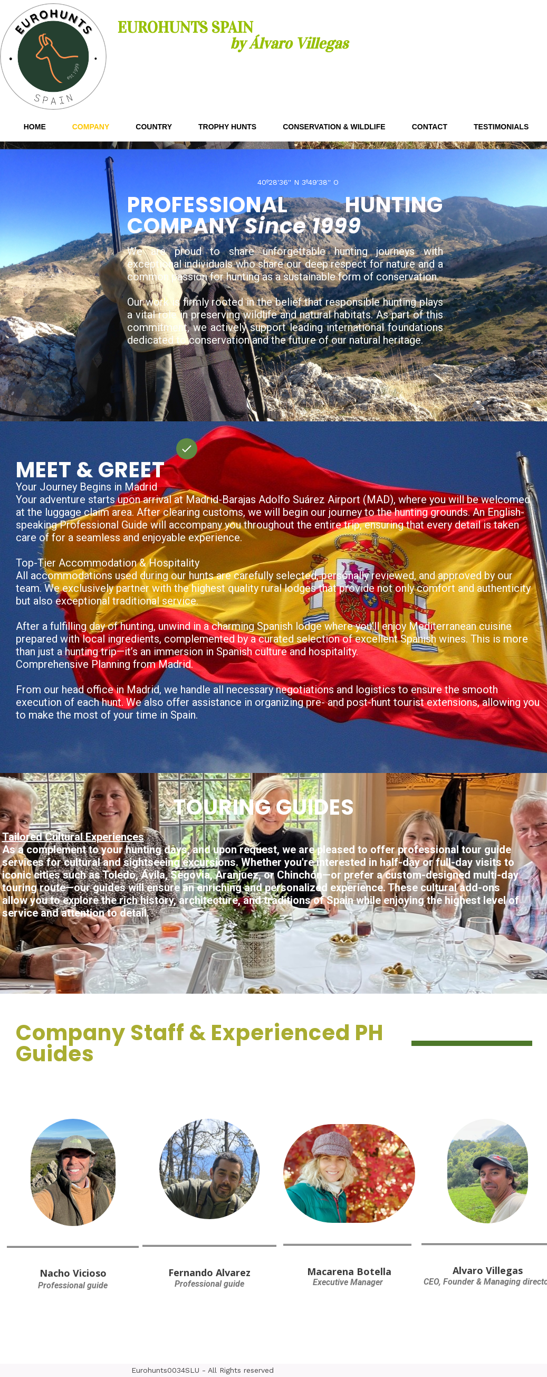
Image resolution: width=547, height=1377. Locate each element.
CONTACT (429, 126)
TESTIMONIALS (501, 126)
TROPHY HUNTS (227, 126)
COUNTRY (154, 126)
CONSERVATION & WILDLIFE (334, 126)
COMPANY (91, 126)
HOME (35, 126)
